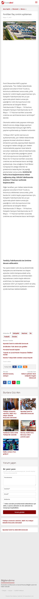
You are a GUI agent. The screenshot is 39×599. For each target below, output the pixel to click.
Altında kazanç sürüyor (11, 374)
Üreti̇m (14, 337)
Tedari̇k (6, 337)
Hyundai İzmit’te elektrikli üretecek (15, 343)
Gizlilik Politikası (19, 590)
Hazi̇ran (24, 333)
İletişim (4, 590)
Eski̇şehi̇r (16, 333)
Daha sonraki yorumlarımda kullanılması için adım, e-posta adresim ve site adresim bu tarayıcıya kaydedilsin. (19, 506)
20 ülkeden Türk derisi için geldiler (15, 346)
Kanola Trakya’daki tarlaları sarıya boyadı (17, 358)
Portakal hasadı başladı (11, 349)
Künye (10, 590)
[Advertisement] (19, 61)
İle (30, 333)
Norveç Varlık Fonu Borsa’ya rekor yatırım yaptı (27, 435)
